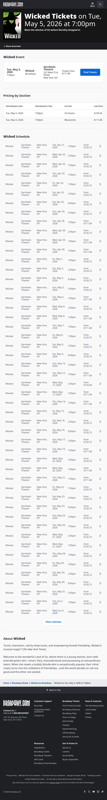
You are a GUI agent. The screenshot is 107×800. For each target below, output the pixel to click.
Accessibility (68, 755)
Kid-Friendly (68, 721)
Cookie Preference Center (35, 779)
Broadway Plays (70, 713)
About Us (67, 747)
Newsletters (39, 747)
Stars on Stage (69, 717)
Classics (66, 725)
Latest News (90, 709)
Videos (88, 713)
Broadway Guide (41, 751)
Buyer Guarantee (70, 759)
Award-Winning (70, 728)
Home (6, 683)
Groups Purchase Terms (76, 775)
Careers (66, 751)
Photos (88, 717)
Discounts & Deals (71, 736)
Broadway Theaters (43, 755)
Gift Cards (38, 759)
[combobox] (99, 4)
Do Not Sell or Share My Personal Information (64, 779)
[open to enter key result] (100, 4)
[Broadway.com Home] (13, 4)
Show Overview (12, 46)
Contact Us (8, 710)
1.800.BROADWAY (20, 713)
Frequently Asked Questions (42, 710)
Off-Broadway (69, 732)
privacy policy (55, 782)
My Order (38, 705)
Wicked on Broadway (40, 683)
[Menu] (92, 4)
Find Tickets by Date (72, 705)
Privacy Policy (11, 775)
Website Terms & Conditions (30, 775)
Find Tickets (90, 72)
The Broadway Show (94, 705)
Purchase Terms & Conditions (53, 775)
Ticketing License (94, 775)
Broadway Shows (18, 683)
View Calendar (53, 621)
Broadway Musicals (71, 709)
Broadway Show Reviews (45, 763)
